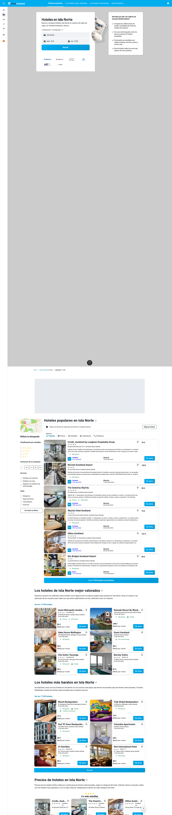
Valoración (85, 436)
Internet (26, 505)
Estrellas (72, 436)
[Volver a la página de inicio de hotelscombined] (16, 3)
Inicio (35, 370)
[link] (31, 510)
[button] (3, 3)
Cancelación (27, 502)
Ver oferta (149, 458)
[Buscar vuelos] (4, 10)
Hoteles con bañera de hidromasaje (31, 485)
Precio (61, 436)
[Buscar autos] (4, 19)
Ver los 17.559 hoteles (44, 604)
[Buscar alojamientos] (4, 15)
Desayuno (26, 496)
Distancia (99, 436)
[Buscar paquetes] (4, 24)
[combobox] (53, 30)
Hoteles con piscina (30, 478)
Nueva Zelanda (44, 370)
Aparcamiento (28, 499)
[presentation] (96, 421)
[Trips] (4, 35)
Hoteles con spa (29, 481)
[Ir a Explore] (4, 28)
